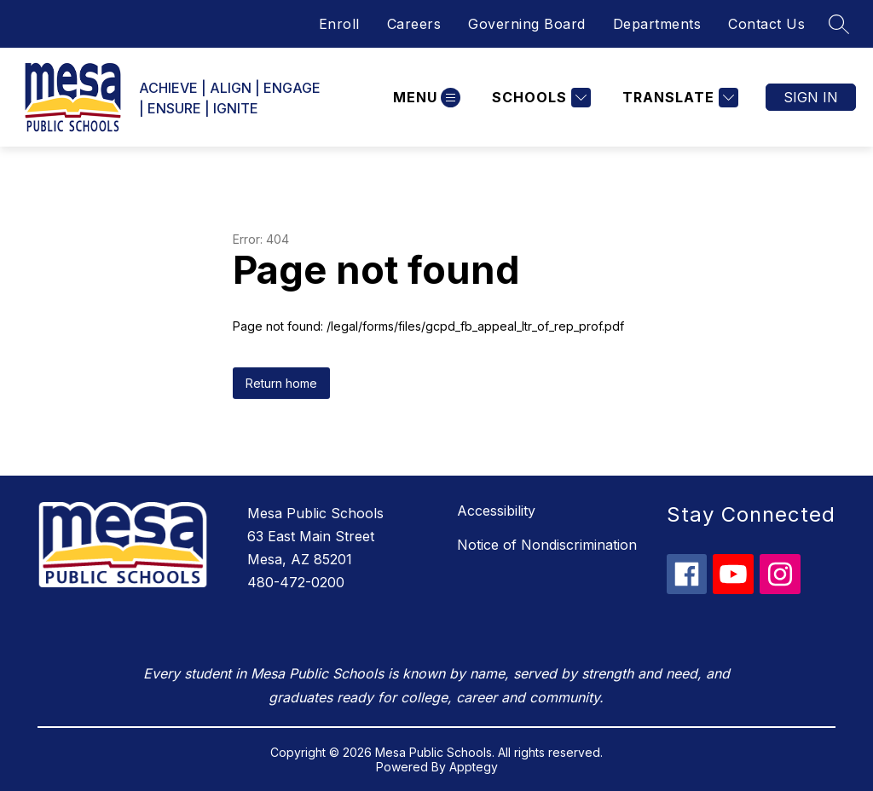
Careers (414, 23)
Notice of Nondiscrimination (547, 544)
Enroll (339, 23)
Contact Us (766, 23)
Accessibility (496, 510)
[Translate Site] (678, 97)
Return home (281, 383)
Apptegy (473, 766)
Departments (657, 23)
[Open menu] (424, 97)
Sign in (810, 97)
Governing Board (527, 23)
